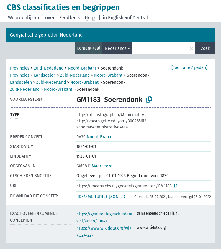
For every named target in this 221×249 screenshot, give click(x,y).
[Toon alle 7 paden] (189, 67)
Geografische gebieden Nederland (46, 35)
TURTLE (101, 196)
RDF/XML (84, 196)
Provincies (20, 68)
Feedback (69, 17)
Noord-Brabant (82, 68)
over (50, 17)
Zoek (205, 48)
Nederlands (116, 48)
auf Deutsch (137, 17)
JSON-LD (117, 196)
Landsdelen (45, 75)
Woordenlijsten (24, 17)
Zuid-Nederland (48, 68)
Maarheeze (94, 166)
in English (113, 17)
